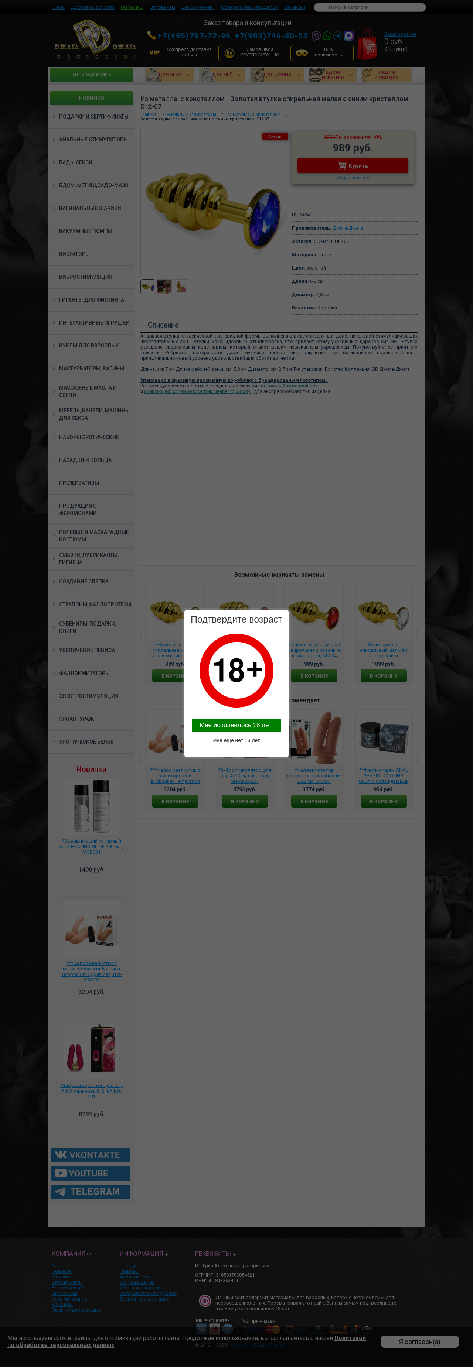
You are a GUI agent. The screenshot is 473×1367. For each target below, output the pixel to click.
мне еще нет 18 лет (236, 740)
